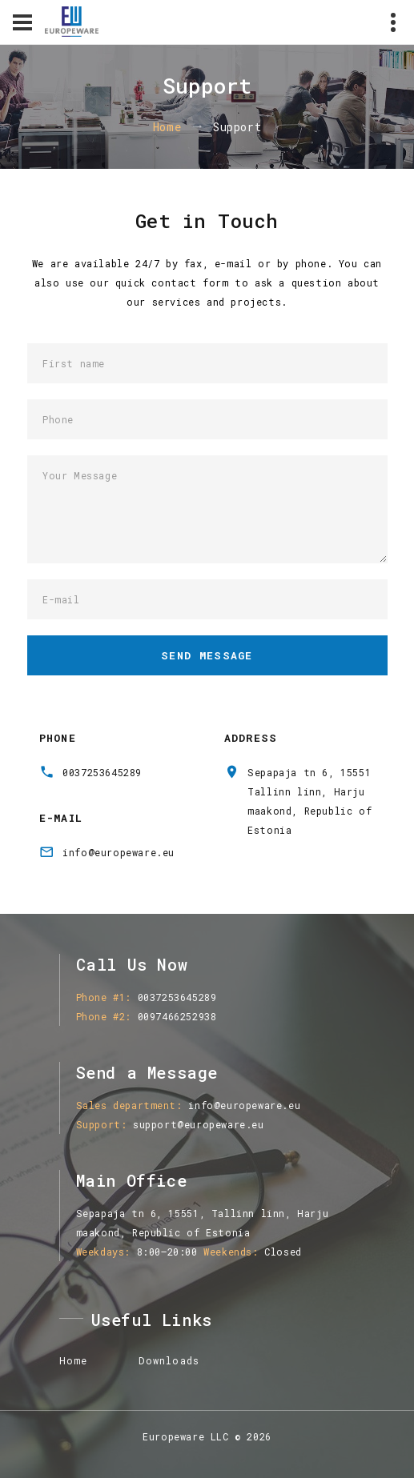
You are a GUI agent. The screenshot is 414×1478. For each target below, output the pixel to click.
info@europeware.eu (118, 852)
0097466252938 (177, 1016)
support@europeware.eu (198, 1124)
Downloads (169, 1360)
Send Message (207, 655)
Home (167, 126)
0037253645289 (102, 772)
